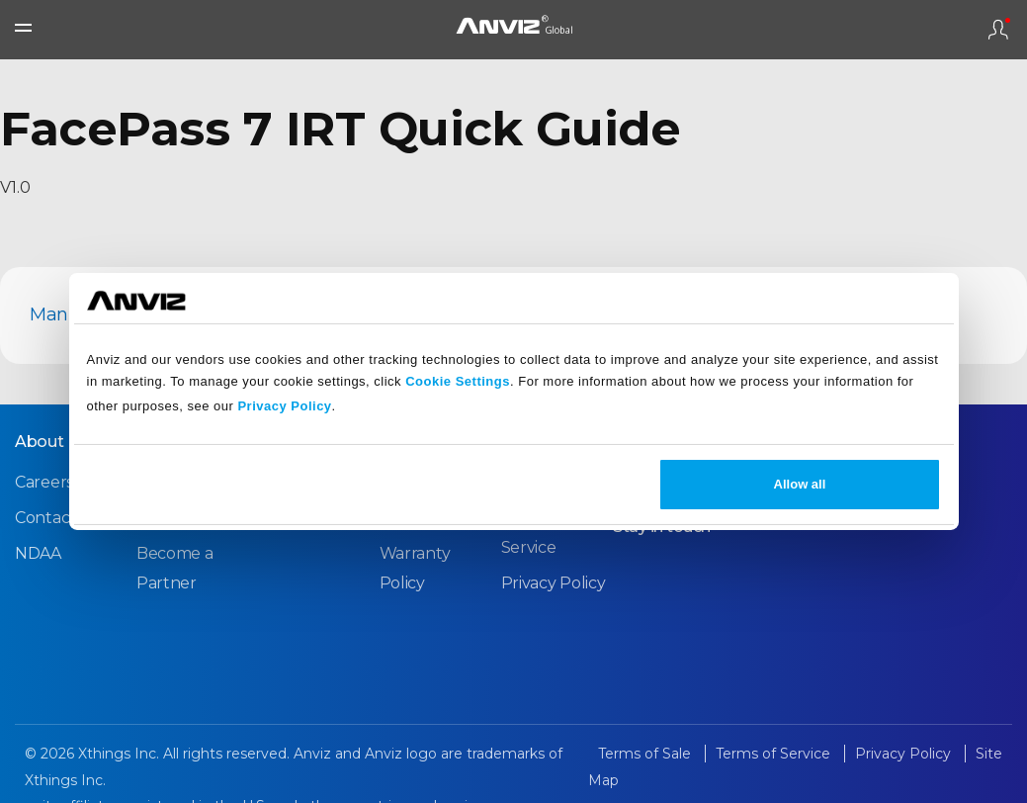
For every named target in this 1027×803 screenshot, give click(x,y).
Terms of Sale (646, 753)
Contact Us (57, 517)
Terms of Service (775, 753)
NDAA (38, 553)
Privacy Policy (284, 406)
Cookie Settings (457, 381)
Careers (44, 482)
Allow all (800, 484)
